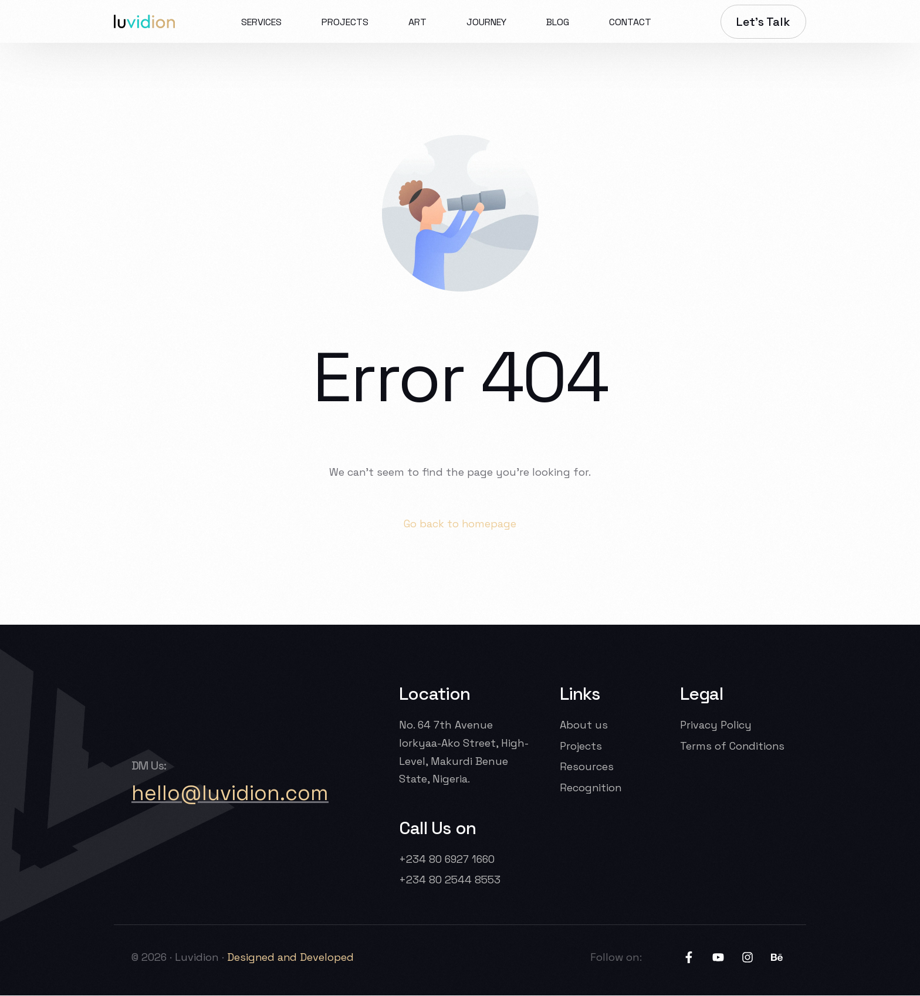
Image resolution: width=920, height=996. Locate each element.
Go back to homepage (460, 523)
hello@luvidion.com (230, 793)
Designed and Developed (292, 957)
